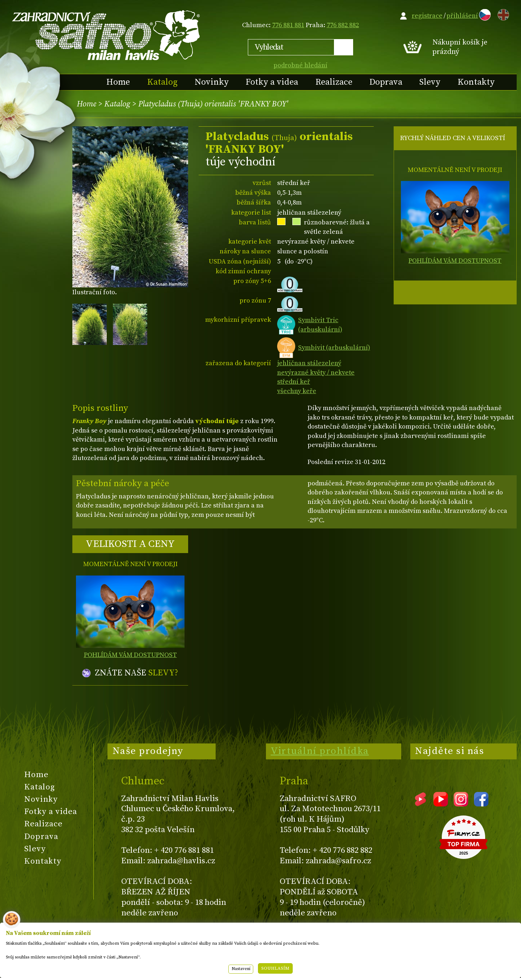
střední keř (293, 382)
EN (501, 13)
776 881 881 (288, 25)
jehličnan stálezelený (309, 363)
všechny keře (296, 391)
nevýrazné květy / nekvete (316, 372)
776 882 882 (343, 25)
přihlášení (462, 16)
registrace (427, 16)
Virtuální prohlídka (320, 751)
